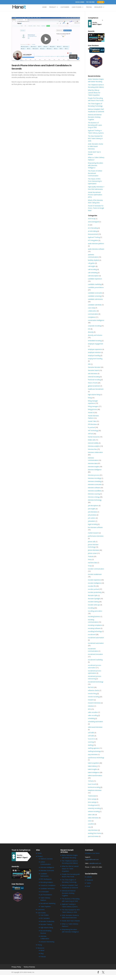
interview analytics (94, 446)
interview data (71, 72)
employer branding (94, 355)
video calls (91, 815)
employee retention (94, 352)
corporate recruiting (94, 326)
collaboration (92, 311)
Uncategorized (92, 805)
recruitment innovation (95, 654)
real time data (92, 563)
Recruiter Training (46, 924)
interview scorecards (94, 484)
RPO (89, 709)
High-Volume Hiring (46, 927)
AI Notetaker (44, 892)
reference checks (93, 690)
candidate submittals (95, 305)
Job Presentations (46, 895)
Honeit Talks (92, 421)
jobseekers (91, 521)
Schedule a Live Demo (92, 853)
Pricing (89, 7)
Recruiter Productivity (47, 921)
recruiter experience (94, 580)
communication (93, 314)
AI (88, 225)
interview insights (17, 75)
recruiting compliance (95, 625)
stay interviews (93, 754)
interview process (93, 475)
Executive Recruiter (94, 367)
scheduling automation (95, 722)
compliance (91, 317)
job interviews (92, 512)
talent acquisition (93, 763)
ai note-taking (92, 231)
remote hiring (92, 693)
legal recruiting (92, 524)
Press (90, 559)
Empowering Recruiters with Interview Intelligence (95, 165)
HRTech (90, 434)
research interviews (94, 703)
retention (91, 706)
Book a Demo (80, 2)
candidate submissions (95, 299)
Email (88, 886)
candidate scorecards (95, 293)
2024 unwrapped (93, 222)
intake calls (91, 440)
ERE (89, 364)
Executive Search (93, 370)
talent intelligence (93, 772)
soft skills (91, 733)
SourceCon (91, 739)
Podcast (90, 556)
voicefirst (91, 824)
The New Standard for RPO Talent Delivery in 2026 (95, 138)
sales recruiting (93, 715)
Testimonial (92, 796)
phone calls (91, 542)
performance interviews (95, 536)
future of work (92, 383)
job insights (91, 509)
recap (90, 566)
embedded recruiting (94, 341)
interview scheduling (94, 481)
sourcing (91, 742)
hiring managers (93, 406)
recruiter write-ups (31, 77)
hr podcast (91, 427)
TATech (90, 781)
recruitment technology (95, 682)
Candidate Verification (47, 888)
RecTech (91, 687)
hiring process (92, 409)
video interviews (93, 818)
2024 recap (91, 219)
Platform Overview (46, 859)
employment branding (95, 359)
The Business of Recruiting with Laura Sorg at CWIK (95, 125)
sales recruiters (93, 712)
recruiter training (93, 602)
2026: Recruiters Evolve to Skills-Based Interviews (95, 146)
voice (89, 821)
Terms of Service (29, 967)
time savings (92, 799)
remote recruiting (93, 697)
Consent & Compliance (47, 885)
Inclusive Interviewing (47, 942)
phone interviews (93, 550)
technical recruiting (94, 787)
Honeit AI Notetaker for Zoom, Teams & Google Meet (96, 208)
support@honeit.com (92, 859)
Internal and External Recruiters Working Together (94, 117)
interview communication (58, 72)
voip (89, 827)
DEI (89, 329)
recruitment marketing (95, 660)
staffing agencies (93, 748)
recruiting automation (95, 611)
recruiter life (92, 586)
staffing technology (94, 751)
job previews (92, 515)
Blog (41, 953)
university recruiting (94, 808)
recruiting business (94, 616)
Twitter (88, 883)
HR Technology (93, 430)
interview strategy (55, 75)
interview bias (92, 449)
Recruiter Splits (93, 595)
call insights (91, 266)
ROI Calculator (45, 918)
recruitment (92, 634)
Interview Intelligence (47, 867)
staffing (90, 745)
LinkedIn (89, 877)
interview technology (67, 75)
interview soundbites (94, 491)
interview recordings (94, 478)
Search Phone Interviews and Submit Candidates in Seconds (42, 67)
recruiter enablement (95, 574)
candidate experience (95, 279)
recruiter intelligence (94, 583)
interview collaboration (42, 72)
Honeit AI (91, 412)
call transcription (93, 276)
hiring (90, 398)
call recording (92, 269)
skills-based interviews (95, 727)
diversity (90, 332)
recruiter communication (96, 569)
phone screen (92, 553)
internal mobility (93, 443)
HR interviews (92, 424)
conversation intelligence (96, 320)
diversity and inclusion (95, 335)
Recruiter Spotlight (94, 599)
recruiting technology (95, 631)
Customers (65, 7)
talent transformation (95, 775)
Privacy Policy (16, 967)
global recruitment (94, 386)
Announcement (93, 234)
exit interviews (92, 373)
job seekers (92, 518)
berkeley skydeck (93, 260)
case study (91, 308)
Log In (100, 2)
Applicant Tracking (94, 237)
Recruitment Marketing (47, 903)
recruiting (91, 608)
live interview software (95, 527)
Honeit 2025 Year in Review (71, 921)
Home (44, 7)
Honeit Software (18, 72)
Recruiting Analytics (46, 882)
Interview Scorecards (47, 870)
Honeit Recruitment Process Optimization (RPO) (95, 194)
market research (93, 533)
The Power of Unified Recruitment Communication (95, 173)
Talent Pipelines (45, 906)
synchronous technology (96, 758)
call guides (91, 263)
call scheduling (92, 273)
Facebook (89, 880)
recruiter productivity (18, 77)
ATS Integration (93, 240)
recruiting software (94, 628)
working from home (94, 833)
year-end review (93, 836)
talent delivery (92, 766)
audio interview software (96, 249)
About (42, 950)
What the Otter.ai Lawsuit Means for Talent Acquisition (94, 92)
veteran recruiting (93, 811)
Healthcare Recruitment (95, 389)
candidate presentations (96, 287)
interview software (94, 488)
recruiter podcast (93, 589)
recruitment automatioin (96, 638)
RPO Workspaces (46, 879)
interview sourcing (43, 75)
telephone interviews (95, 790)
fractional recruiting (94, 380)
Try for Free (90, 2)
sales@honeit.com (95, 863)
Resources (98, 7)
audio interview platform (96, 244)
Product (52, 7)
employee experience (95, 349)
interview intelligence (30, 75)
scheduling (91, 718)
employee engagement (95, 344)
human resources (93, 437)
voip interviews (93, 830)
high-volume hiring (94, 394)
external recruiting (94, 377)
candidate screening (94, 296)
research (91, 700)
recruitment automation (96, 643)
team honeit (92, 784)
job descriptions (93, 506)
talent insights (92, 769)
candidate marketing (94, 284)
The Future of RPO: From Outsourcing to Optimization (95, 181)
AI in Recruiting (93, 228)
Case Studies (76, 7)
